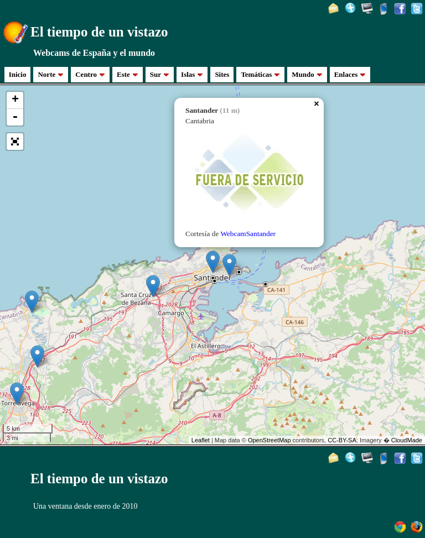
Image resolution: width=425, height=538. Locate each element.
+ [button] (15, 100)
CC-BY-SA (342, 440)
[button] (15, 141)
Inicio (18, 74)
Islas (192, 74)
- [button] (15, 117)
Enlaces (350, 74)
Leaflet (200, 440)
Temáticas (260, 74)
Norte (51, 74)
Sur (159, 74)
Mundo (307, 74)
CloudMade (406, 440)
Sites (222, 74)
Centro (90, 74)
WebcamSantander (248, 233)
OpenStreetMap (269, 440)
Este (127, 74)
